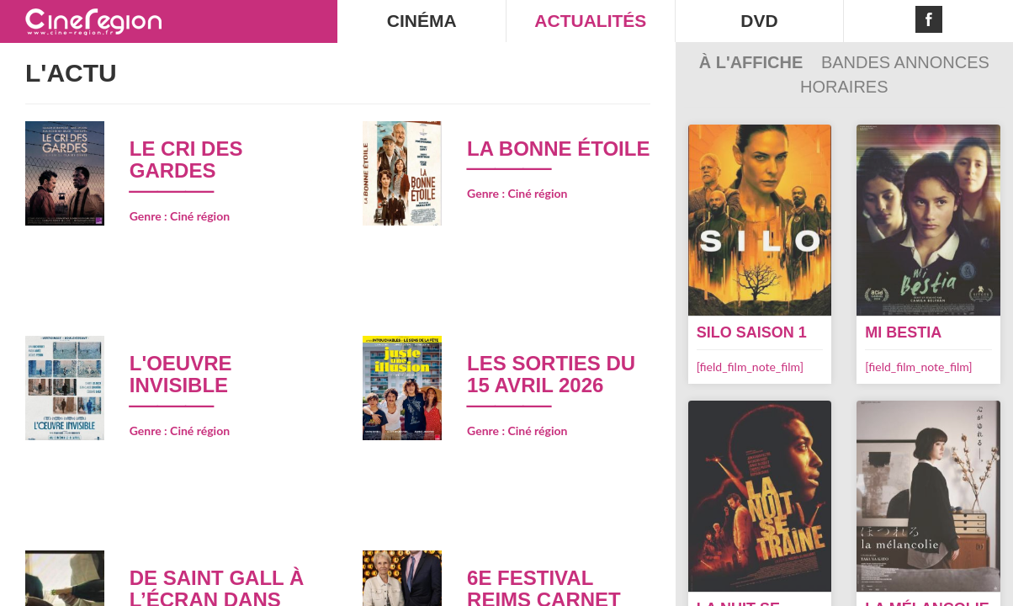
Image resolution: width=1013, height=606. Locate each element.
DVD (758, 20)
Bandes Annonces (905, 62)
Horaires (844, 86)
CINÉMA (422, 20)
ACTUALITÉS (590, 20)
